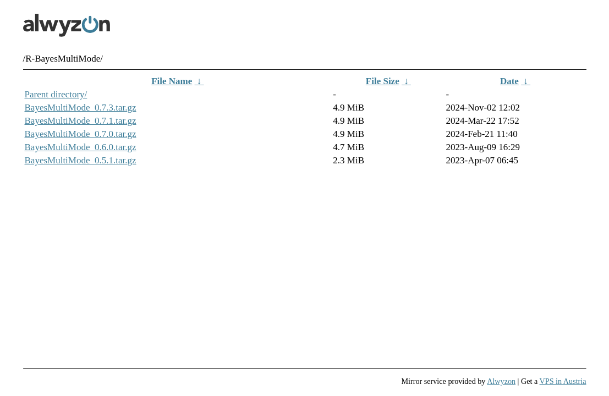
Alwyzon (501, 381)
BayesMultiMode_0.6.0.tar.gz (80, 147)
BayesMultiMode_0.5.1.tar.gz (80, 160)
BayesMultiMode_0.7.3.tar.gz (80, 107)
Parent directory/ (56, 94)
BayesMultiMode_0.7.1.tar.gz (80, 121)
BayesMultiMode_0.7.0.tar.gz (80, 134)
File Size (382, 81)
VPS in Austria (563, 381)
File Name (171, 81)
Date (509, 81)
